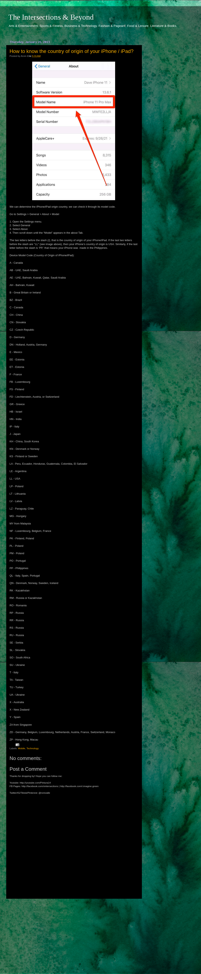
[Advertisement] (73, 932)
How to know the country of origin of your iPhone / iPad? (72, 51)
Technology (33, 748)
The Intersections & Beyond (51, 17)
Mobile (21, 748)
